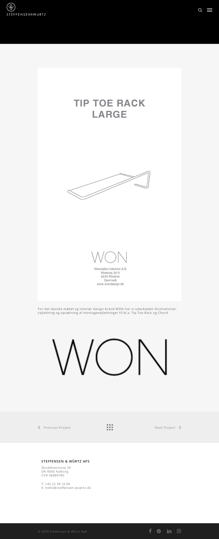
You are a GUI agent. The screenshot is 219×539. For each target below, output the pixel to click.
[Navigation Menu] (209, 10)
